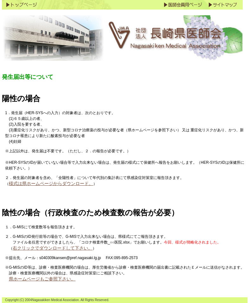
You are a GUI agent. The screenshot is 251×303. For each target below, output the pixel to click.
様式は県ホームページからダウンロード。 (51, 183)
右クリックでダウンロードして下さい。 (53, 248)
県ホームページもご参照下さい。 (42, 278)
